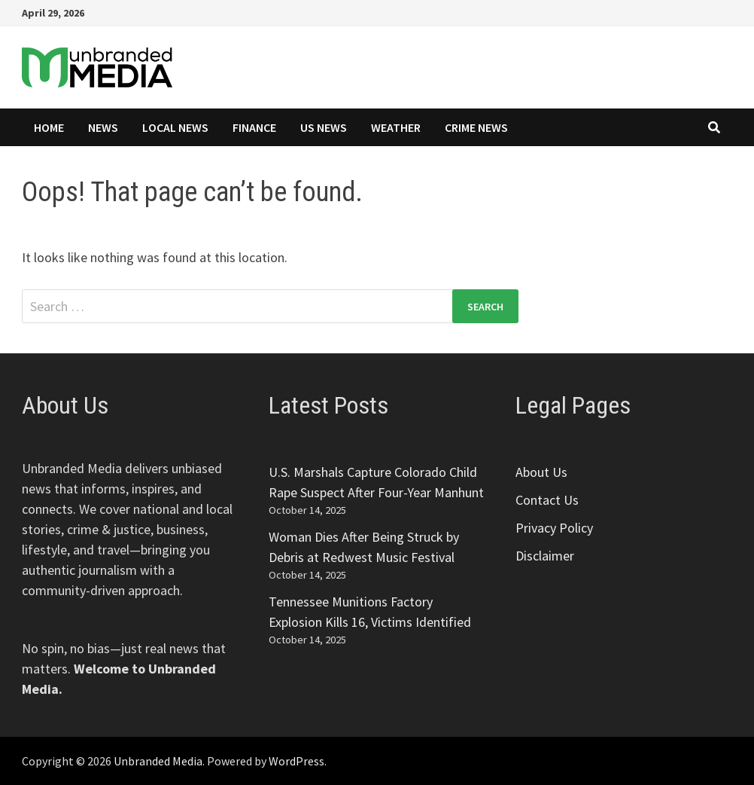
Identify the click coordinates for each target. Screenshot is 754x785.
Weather (396, 127)
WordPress (296, 760)
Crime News (476, 127)
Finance (254, 127)
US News (323, 127)
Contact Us (547, 500)
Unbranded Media (158, 760)
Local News (175, 127)
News (103, 127)
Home (49, 127)
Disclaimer (544, 555)
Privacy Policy (554, 527)
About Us (541, 472)
